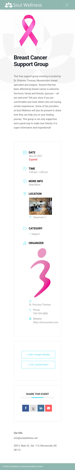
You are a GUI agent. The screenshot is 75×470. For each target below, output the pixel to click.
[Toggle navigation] (67, 4)
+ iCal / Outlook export (38, 364)
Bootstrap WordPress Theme (32, 466)
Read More (34, 184)
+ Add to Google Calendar (38, 354)
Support (34, 234)
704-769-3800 (40, 313)
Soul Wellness (14, 466)
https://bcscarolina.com (45, 322)
